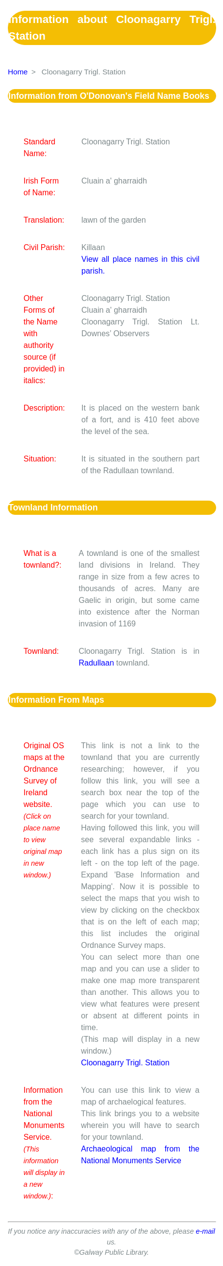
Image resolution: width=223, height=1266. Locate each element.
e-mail (205, 1231)
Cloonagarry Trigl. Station (125, 1063)
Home (18, 72)
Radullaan (96, 663)
